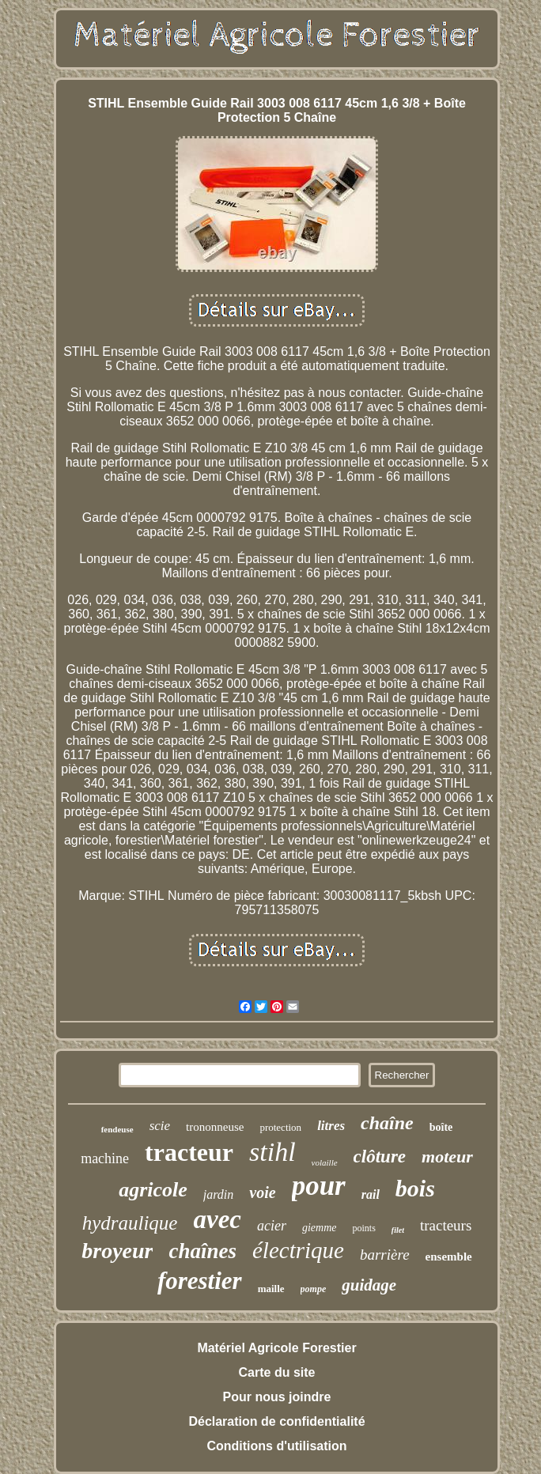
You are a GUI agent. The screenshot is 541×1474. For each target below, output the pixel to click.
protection (280, 1127)
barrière (385, 1254)
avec (216, 1219)
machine (105, 1158)
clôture (380, 1156)
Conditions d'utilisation (276, 1446)
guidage (369, 1285)
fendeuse (117, 1129)
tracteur (189, 1152)
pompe (314, 1288)
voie (262, 1192)
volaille (325, 1162)
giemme (319, 1228)
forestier (199, 1280)
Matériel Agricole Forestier (276, 1348)
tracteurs (445, 1225)
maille (271, 1288)
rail (370, 1194)
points (363, 1228)
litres (331, 1125)
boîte (441, 1127)
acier (271, 1226)
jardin (218, 1194)
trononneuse (215, 1127)
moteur (447, 1156)
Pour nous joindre (277, 1397)
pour (319, 1185)
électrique (298, 1250)
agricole (153, 1189)
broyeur (117, 1250)
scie (159, 1125)
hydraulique (130, 1223)
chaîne (387, 1123)
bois (415, 1188)
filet (398, 1230)
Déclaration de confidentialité (276, 1421)
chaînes (202, 1251)
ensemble (449, 1256)
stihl (272, 1151)
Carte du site (277, 1372)
